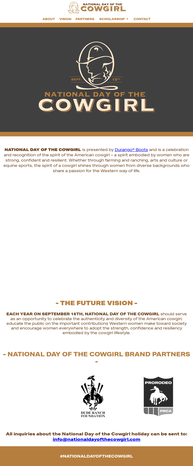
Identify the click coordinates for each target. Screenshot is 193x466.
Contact (142, 19)
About (49, 19)
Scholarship (113, 19)
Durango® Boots (131, 149)
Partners (85, 19)
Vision (65, 19)
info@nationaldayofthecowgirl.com (96, 439)
